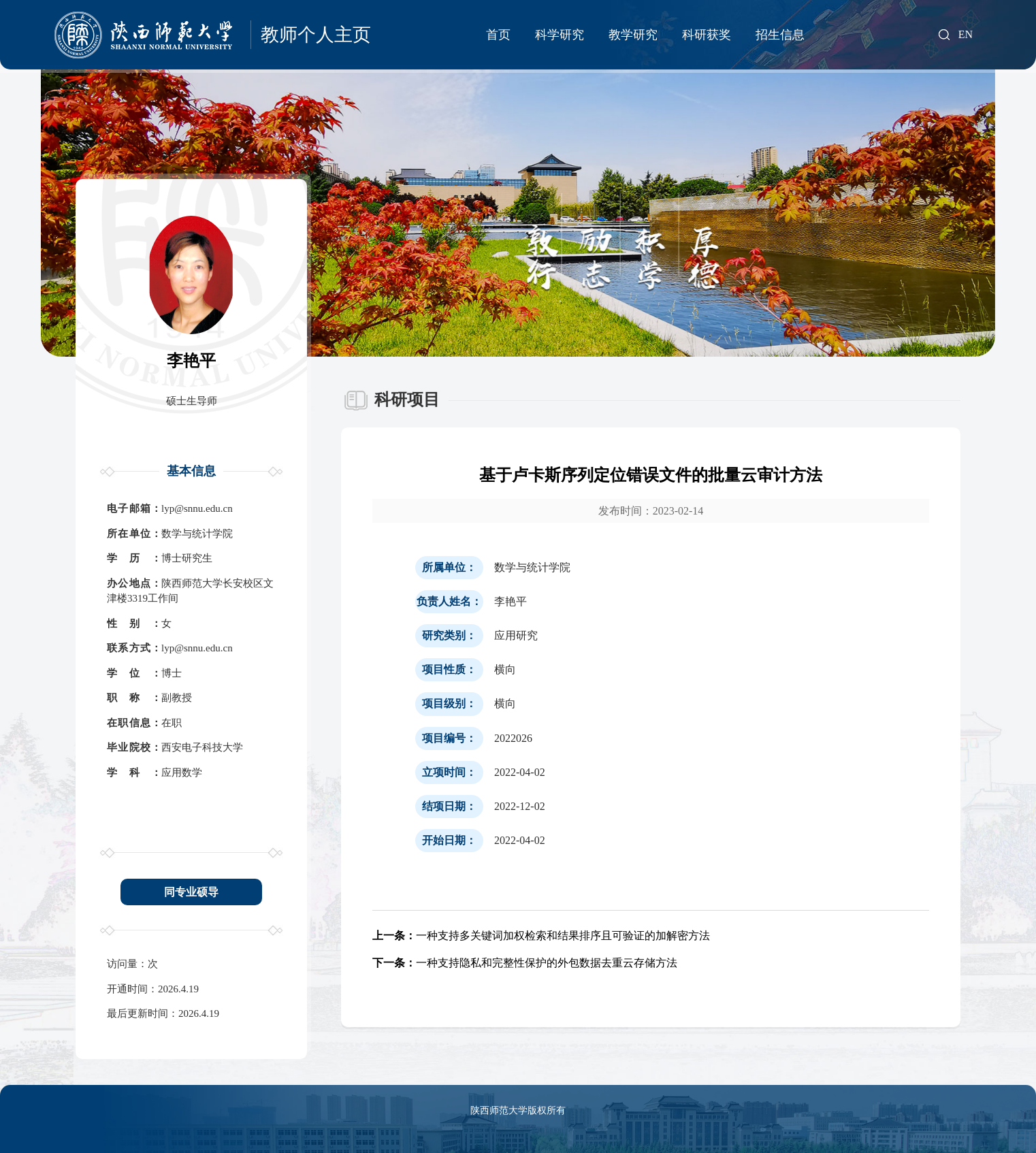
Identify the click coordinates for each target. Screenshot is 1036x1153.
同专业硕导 (191, 892)
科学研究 (559, 35)
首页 (498, 35)
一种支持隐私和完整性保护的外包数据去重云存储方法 (524, 963)
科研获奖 (706, 35)
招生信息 (780, 35)
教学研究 (633, 35)
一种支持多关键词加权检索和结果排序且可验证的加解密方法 (541, 935)
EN (965, 34)
